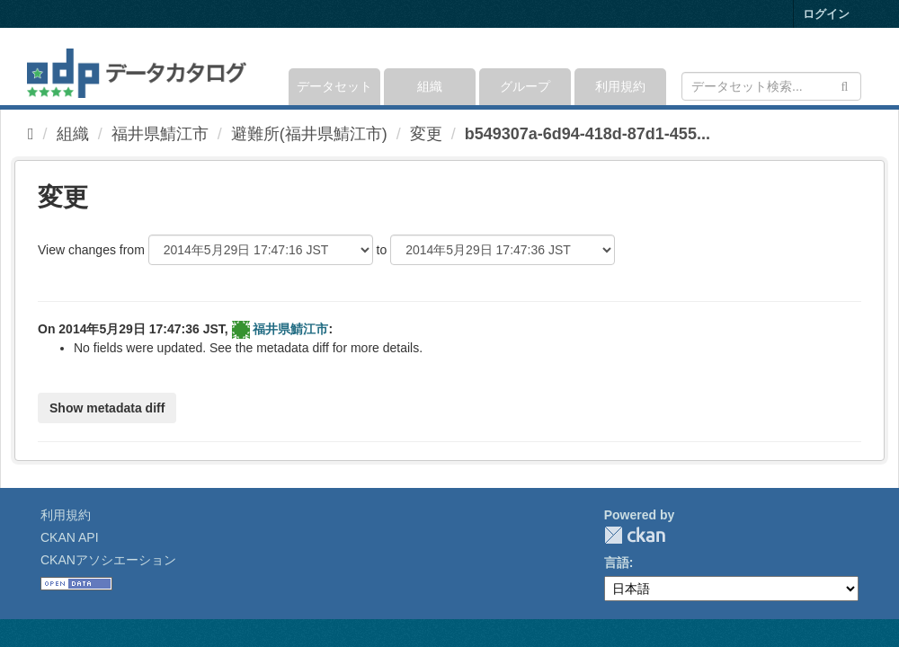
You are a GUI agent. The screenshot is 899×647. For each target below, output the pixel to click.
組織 (429, 86)
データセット (334, 86)
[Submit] (844, 85)
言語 (616, 562)
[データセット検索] (771, 86)
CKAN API (69, 537)
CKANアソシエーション (108, 560)
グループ (525, 86)
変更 (426, 134)
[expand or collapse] (860, 66)
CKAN (634, 535)
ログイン (826, 14)
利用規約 (620, 86)
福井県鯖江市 (160, 134)
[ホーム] (31, 134)
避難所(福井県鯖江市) (309, 134)
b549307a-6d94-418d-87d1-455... (587, 134)
